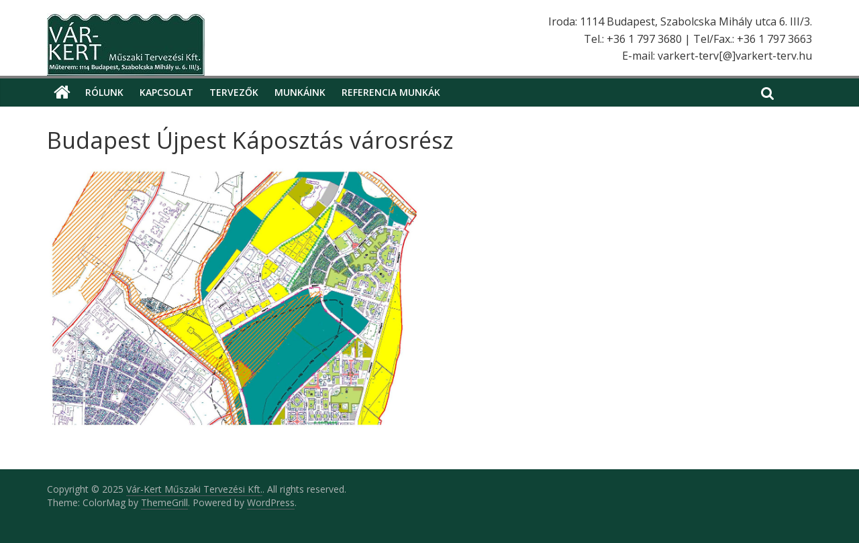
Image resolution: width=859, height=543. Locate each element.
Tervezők (233, 92)
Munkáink (299, 92)
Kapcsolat (166, 92)
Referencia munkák (391, 92)
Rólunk (104, 92)
